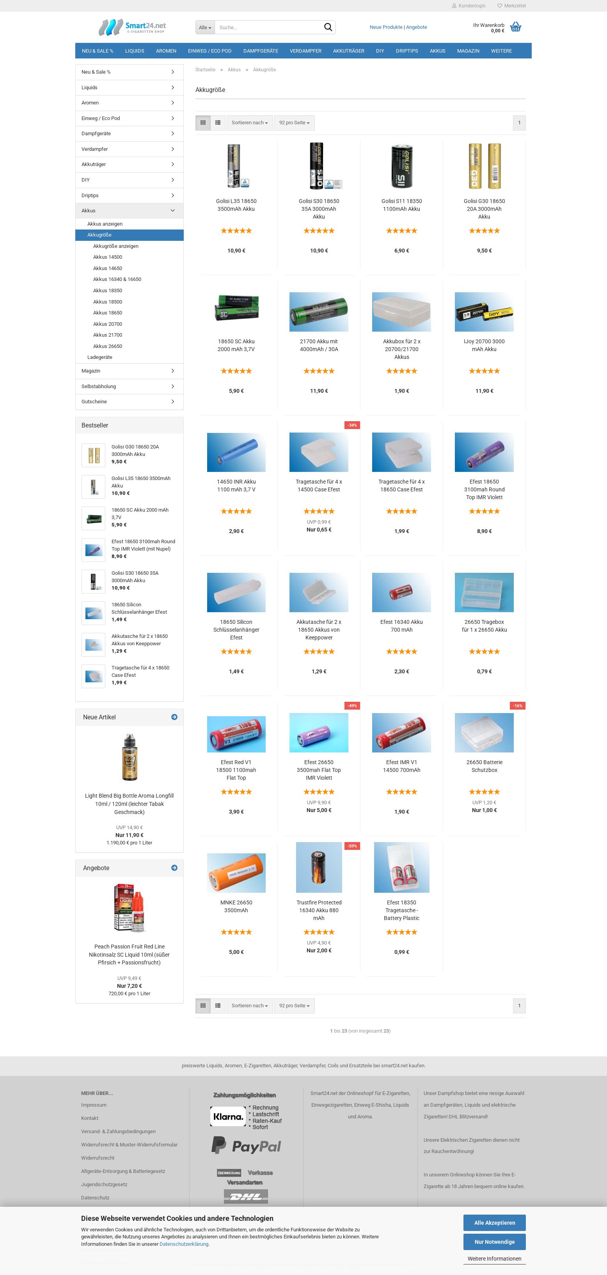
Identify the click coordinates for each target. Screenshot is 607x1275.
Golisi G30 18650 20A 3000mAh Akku (484, 209)
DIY (380, 51)
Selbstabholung (99, 386)
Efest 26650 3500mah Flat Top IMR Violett (319, 770)
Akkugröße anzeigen (115, 246)
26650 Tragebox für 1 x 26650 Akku (484, 626)
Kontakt (89, 1118)
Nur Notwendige (495, 1242)
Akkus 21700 (107, 335)
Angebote (416, 27)
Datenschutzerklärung (184, 1244)
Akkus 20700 (107, 324)
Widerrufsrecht (97, 1158)
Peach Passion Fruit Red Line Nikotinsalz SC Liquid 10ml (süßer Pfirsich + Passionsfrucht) (129, 954)
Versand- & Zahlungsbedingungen (118, 1131)
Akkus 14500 (107, 257)
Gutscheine (94, 401)
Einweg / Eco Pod (210, 51)
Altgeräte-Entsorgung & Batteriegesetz (123, 1171)
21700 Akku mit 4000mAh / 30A (319, 345)
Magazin (468, 51)
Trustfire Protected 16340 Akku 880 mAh (319, 910)
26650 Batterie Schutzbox (484, 766)
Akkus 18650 (107, 313)
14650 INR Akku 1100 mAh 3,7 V (236, 486)
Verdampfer (305, 51)
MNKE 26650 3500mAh (236, 906)
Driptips (407, 51)
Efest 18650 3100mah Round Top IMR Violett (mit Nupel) (484, 490)
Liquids (134, 51)
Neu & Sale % (98, 51)
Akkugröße (99, 235)
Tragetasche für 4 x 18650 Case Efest (401, 486)
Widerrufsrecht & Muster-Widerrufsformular (129, 1145)
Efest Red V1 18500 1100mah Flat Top (236, 770)
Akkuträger (348, 51)
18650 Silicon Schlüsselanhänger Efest (236, 630)
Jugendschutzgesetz (104, 1184)
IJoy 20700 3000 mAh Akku (484, 345)
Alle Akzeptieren (494, 1223)
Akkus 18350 (107, 290)
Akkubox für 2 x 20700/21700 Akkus (402, 349)
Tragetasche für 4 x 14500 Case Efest (319, 486)
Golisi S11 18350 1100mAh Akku (402, 205)
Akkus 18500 (107, 302)
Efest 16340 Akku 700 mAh (401, 626)
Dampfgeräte (260, 51)
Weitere (501, 51)
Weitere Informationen (495, 1259)
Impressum (93, 1105)
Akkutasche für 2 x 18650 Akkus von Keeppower (318, 630)
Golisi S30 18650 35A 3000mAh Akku (319, 209)
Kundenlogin (469, 6)
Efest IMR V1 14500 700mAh (402, 766)
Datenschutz (95, 1198)
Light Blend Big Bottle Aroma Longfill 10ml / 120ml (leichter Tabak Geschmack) (129, 804)
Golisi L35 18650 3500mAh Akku (236, 205)
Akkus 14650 (107, 268)
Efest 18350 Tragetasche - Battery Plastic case (401, 910)
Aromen (166, 51)
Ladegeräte (99, 357)
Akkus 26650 (107, 346)
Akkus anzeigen (104, 224)
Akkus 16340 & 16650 (117, 279)
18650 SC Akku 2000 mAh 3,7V (236, 345)
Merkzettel (511, 6)
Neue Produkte (386, 27)
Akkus (437, 51)
